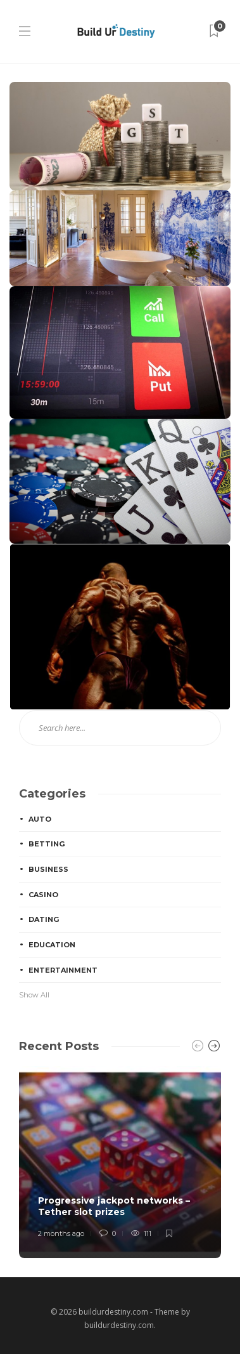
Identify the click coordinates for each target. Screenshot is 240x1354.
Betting (46, 843)
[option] (120, 1162)
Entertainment (63, 970)
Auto (39, 819)
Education (51, 944)
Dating (43, 919)
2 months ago (61, 1233)
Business (48, 869)
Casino (43, 894)
